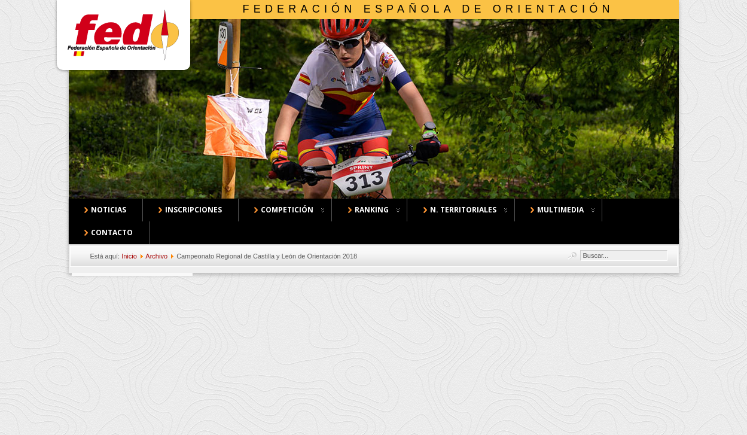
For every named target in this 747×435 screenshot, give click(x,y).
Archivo (156, 256)
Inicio (129, 256)
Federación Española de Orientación (428, 9)
